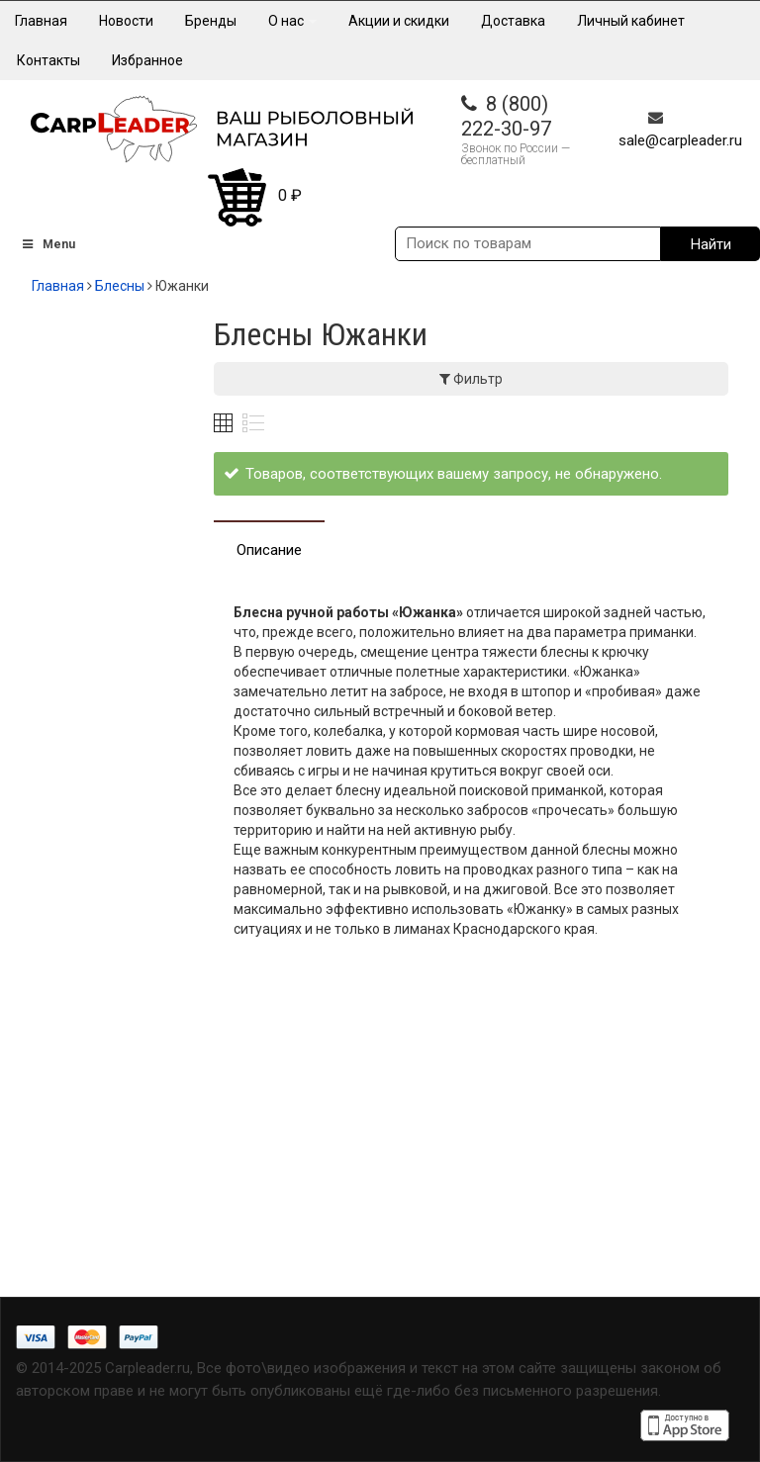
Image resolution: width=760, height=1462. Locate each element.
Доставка (513, 21)
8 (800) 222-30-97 (506, 116)
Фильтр (471, 379)
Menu (47, 244)
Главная (41, 21)
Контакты (48, 60)
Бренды (211, 21)
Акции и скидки (398, 21)
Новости (126, 21)
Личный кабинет (631, 21)
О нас (292, 21)
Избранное (147, 60)
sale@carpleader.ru (680, 140)
